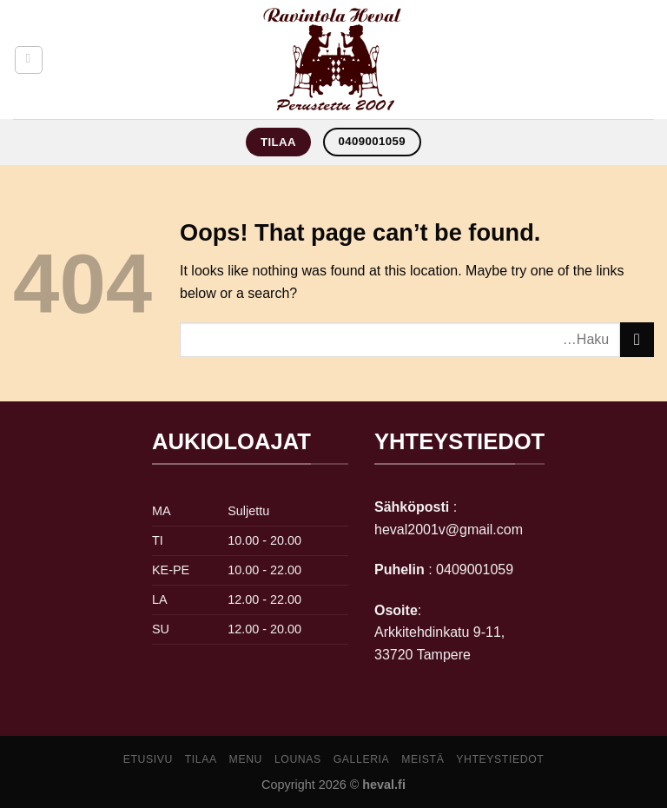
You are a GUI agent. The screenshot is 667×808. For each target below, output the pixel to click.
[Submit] (637, 339)
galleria (362, 759)
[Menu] (29, 60)
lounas (297, 759)
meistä (422, 759)
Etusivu (148, 759)
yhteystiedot (500, 759)
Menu (245, 759)
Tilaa (201, 759)
